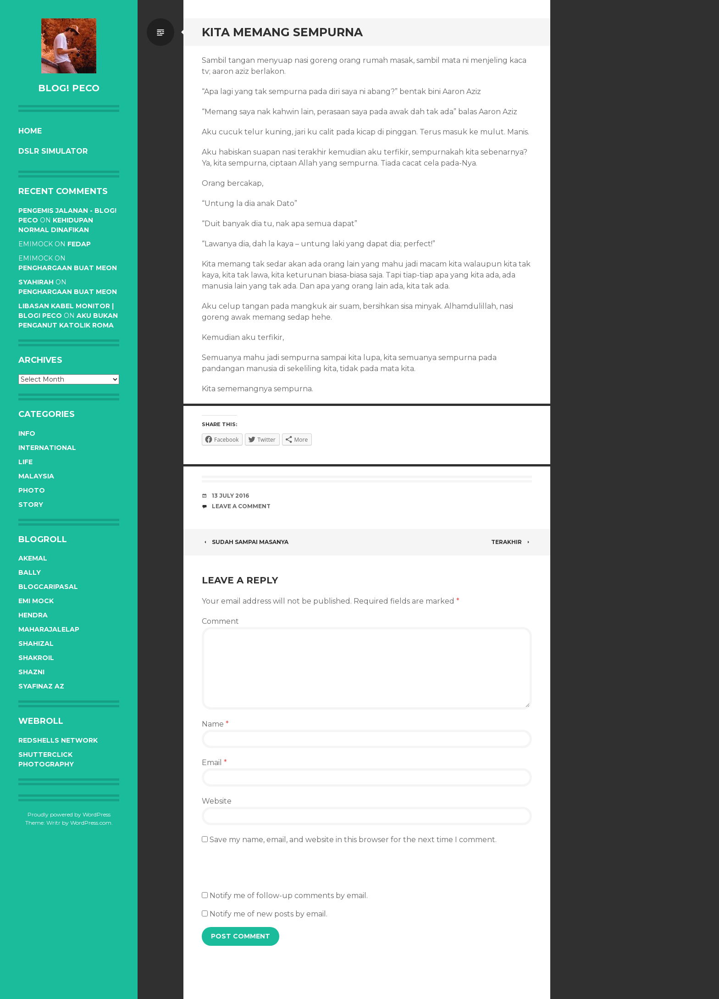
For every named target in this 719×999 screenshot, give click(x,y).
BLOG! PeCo (69, 88)
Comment (220, 621)
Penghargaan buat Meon (67, 268)
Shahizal (36, 643)
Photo (31, 490)
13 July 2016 (230, 495)
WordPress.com (90, 822)
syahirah (36, 282)
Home (30, 131)
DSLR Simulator (53, 151)
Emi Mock (36, 601)
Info (26, 433)
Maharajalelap (48, 629)
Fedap (79, 244)
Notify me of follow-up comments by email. (289, 895)
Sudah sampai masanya (245, 541)
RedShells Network (58, 740)
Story (30, 504)
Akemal (32, 558)
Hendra (33, 615)
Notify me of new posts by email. (268, 914)
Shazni (31, 672)
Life (25, 462)
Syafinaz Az (41, 686)
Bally (29, 572)
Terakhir (511, 541)
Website (217, 801)
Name (215, 724)
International (47, 448)
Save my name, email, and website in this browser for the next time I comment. (353, 839)
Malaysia (36, 476)
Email (214, 762)
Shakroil (36, 658)
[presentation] (271, 872)
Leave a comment (241, 506)
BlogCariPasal (48, 587)
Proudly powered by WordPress (69, 814)
